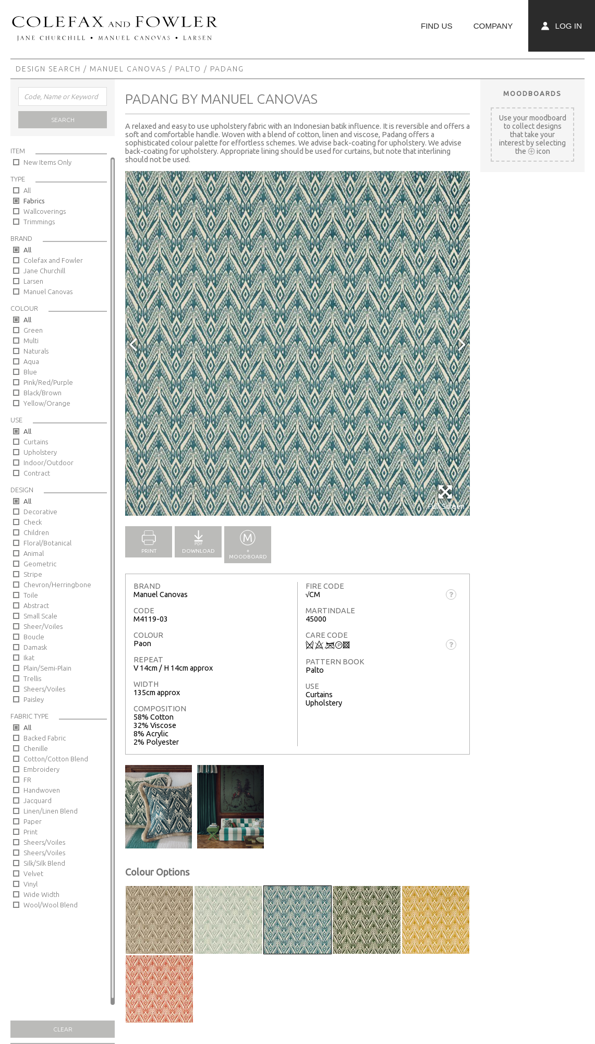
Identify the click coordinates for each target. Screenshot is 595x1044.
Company (493, 25)
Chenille (35, 748)
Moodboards (532, 93)
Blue (30, 371)
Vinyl (30, 884)
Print (30, 831)
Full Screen (446, 497)
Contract (36, 473)
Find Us (437, 25)
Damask (35, 647)
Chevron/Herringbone (57, 584)
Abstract (36, 605)
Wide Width (41, 894)
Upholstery (40, 452)
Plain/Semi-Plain (47, 668)
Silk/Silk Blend (44, 863)
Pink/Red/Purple (48, 382)
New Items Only (47, 162)
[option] (297, 343)
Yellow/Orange (46, 403)
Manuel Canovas (128, 69)
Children (36, 532)
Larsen (33, 281)
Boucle (33, 636)
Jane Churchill (44, 270)
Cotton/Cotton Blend (55, 758)
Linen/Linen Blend (50, 811)
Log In (561, 25)
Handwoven (41, 790)
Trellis (32, 678)
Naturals (35, 351)
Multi (31, 340)
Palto (188, 69)
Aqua (31, 361)
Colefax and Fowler (53, 260)
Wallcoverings (44, 211)
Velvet (33, 873)
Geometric (39, 563)
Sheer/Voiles (43, 626)
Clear (62, 1029)
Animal (33, 553)
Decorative (40, 511)
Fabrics (34, 200)
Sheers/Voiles (44, 689)
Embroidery (41, 769)
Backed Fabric (44, 738)
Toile (30, 595)
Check (32, 522)
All (27, 190)
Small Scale (40, 616)
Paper (32, 821)
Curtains (35, 441)
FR (27, 779)
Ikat (28, 657)
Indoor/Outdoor (48, 462)
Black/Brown (42, 392)
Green (33, 330)
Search (63, 119)
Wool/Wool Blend (50, 904)
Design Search (48, 69)
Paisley (33, 699)
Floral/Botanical (47, 543)
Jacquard (37, 800)
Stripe (32, 574)
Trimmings (39, 221)
